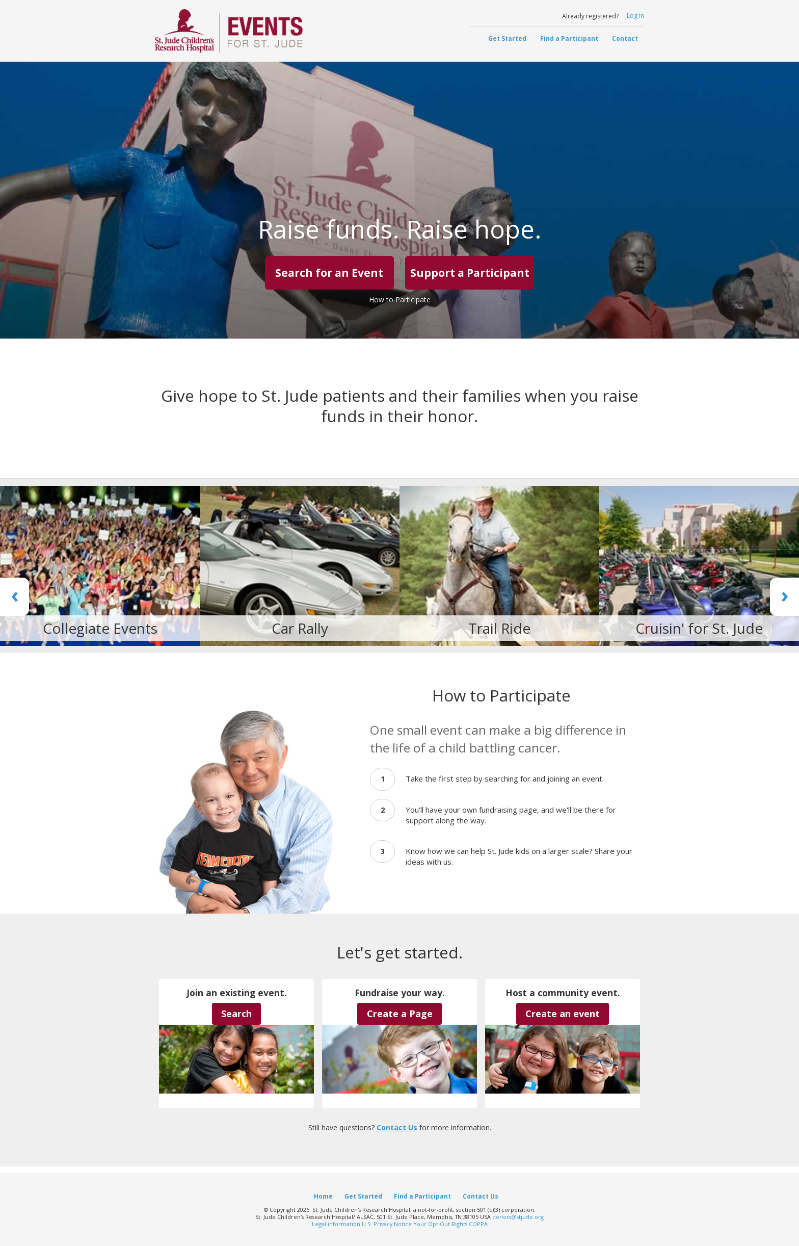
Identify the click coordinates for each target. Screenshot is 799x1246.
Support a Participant (469, 273)
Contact (625, 38)
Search (236, 1013)
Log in (635, 15)
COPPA (478, 1224)
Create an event (562, 1013)
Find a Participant (569, 38)
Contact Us (397, 1127)
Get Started (507, 38)
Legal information (336, 1224)
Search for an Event (329, 273)
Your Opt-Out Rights (440, 1224)
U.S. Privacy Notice (387, 1224)
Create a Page (400, 1013)
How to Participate (400, 299)
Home (323, 1196)
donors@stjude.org (518, 1217)
